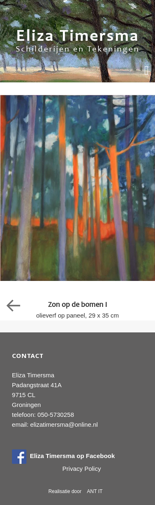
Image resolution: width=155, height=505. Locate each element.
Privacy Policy (81, 468)
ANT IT (95, 491)
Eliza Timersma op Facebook (63, 455)
